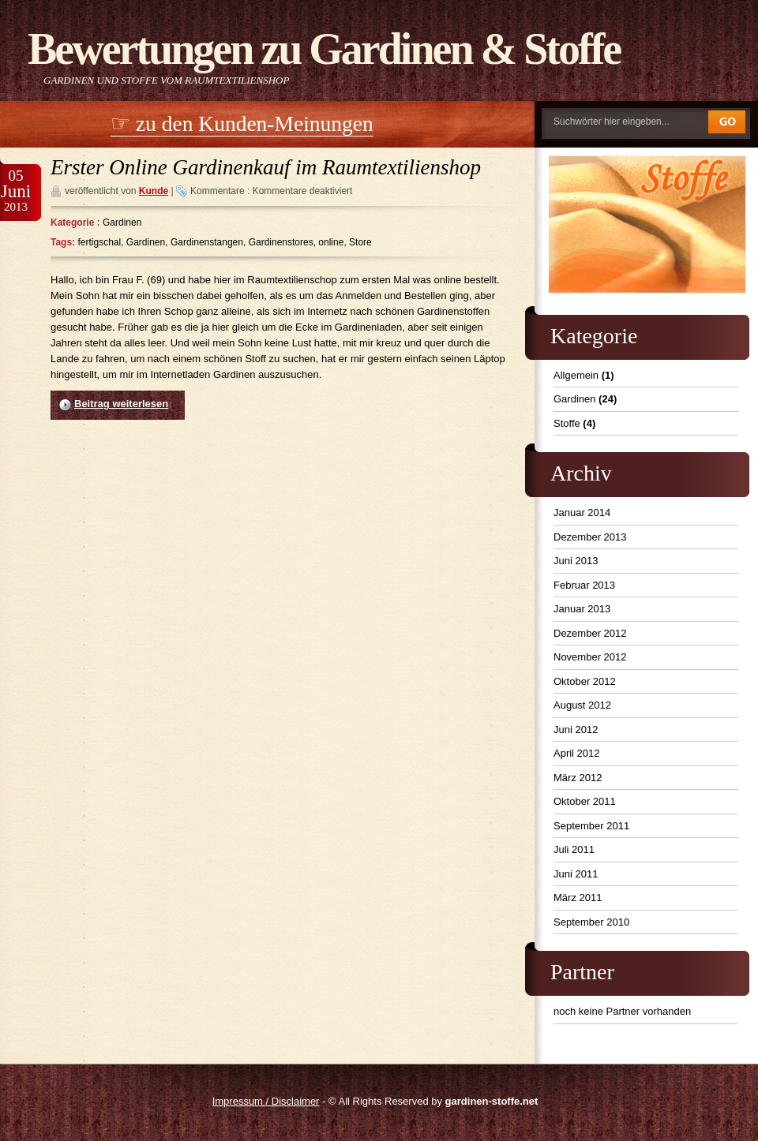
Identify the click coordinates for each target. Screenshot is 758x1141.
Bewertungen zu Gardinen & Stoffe (324, 48)
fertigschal (99, 242)
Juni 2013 (575, 561)
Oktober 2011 (584, 801)
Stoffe (566, 423)
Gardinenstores (281, 242)
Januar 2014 (581, 512)
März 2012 (577, 778)
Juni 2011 (575, 874)
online (330, 242)
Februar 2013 (584, 585)
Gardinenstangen (207, 242)
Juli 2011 (574, 849)
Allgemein (576, 375)
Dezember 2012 (590, 633)
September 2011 (591, 826)
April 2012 (576, 753)
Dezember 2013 (590, 537)
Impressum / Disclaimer (266, 1101)
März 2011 (577, 897)
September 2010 (591, 922)
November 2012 (590, 657)
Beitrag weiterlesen (121, 404)
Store (360, 242)
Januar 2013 (581, 609)
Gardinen (122, 222)
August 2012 (582, 705)
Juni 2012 (575, 729)
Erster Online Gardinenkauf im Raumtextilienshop (266, 167)
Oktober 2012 (584, 681)
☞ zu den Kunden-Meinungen (242, 123)
